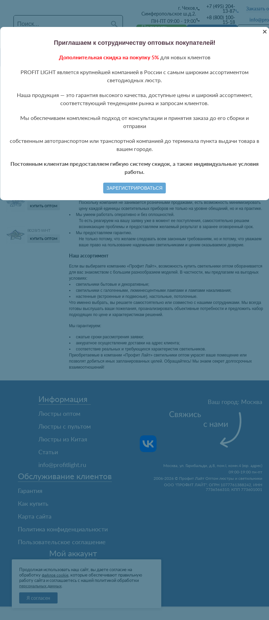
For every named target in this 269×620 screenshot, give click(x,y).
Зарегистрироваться (134, 188)
